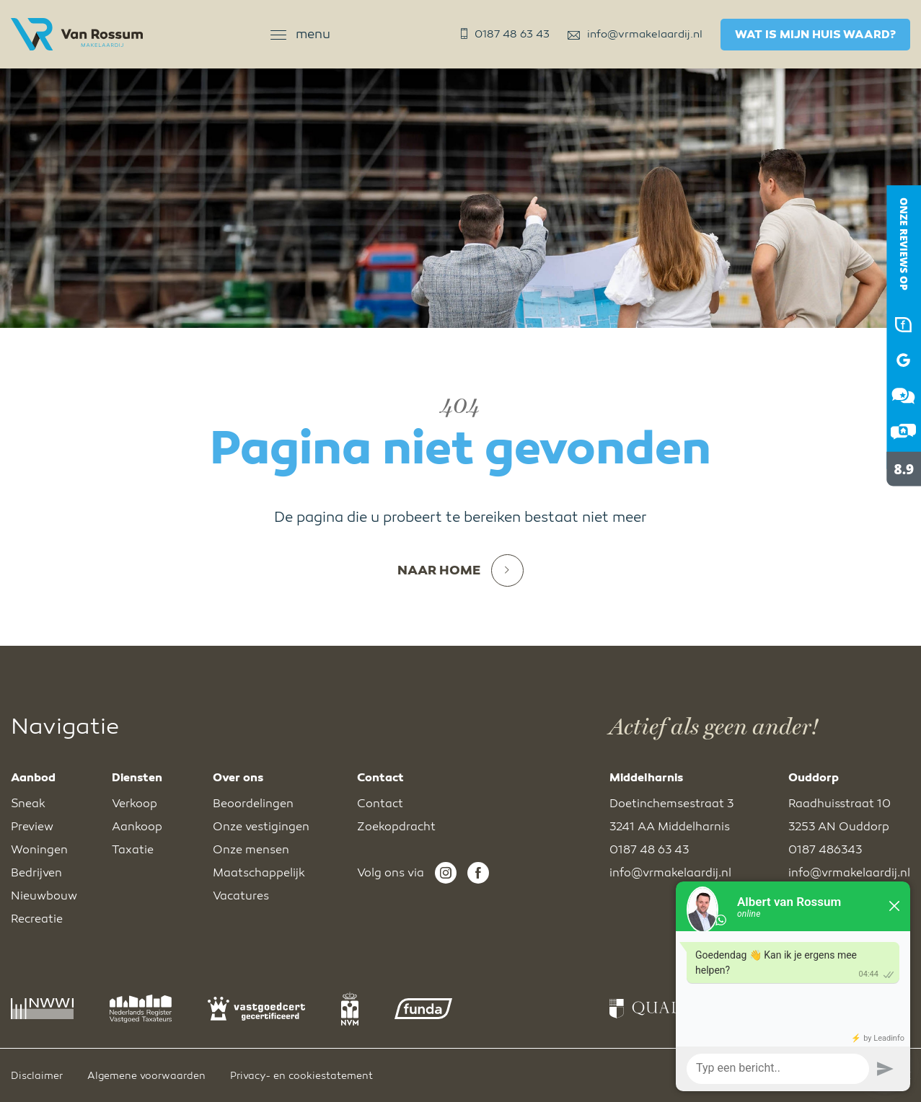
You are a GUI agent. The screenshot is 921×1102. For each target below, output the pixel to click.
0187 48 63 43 (505, 33)
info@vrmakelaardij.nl (635, 33)
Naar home (460, 570)
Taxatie (133, 850)
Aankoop (137, 826)
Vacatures (241, 896)
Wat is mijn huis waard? (815, 34)
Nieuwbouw (44, 896)
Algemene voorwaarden (146, 1076)
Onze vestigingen (261, 826)
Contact (380, 803)
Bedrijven (36, 873)
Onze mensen (251, 850)
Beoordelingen (253, 803)
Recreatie (37, 919)
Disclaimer (37, 1076)
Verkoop (134, 803)
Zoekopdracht (396, 826)
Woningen (39, 850)
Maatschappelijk (259, 873)
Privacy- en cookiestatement (301, 1076)
